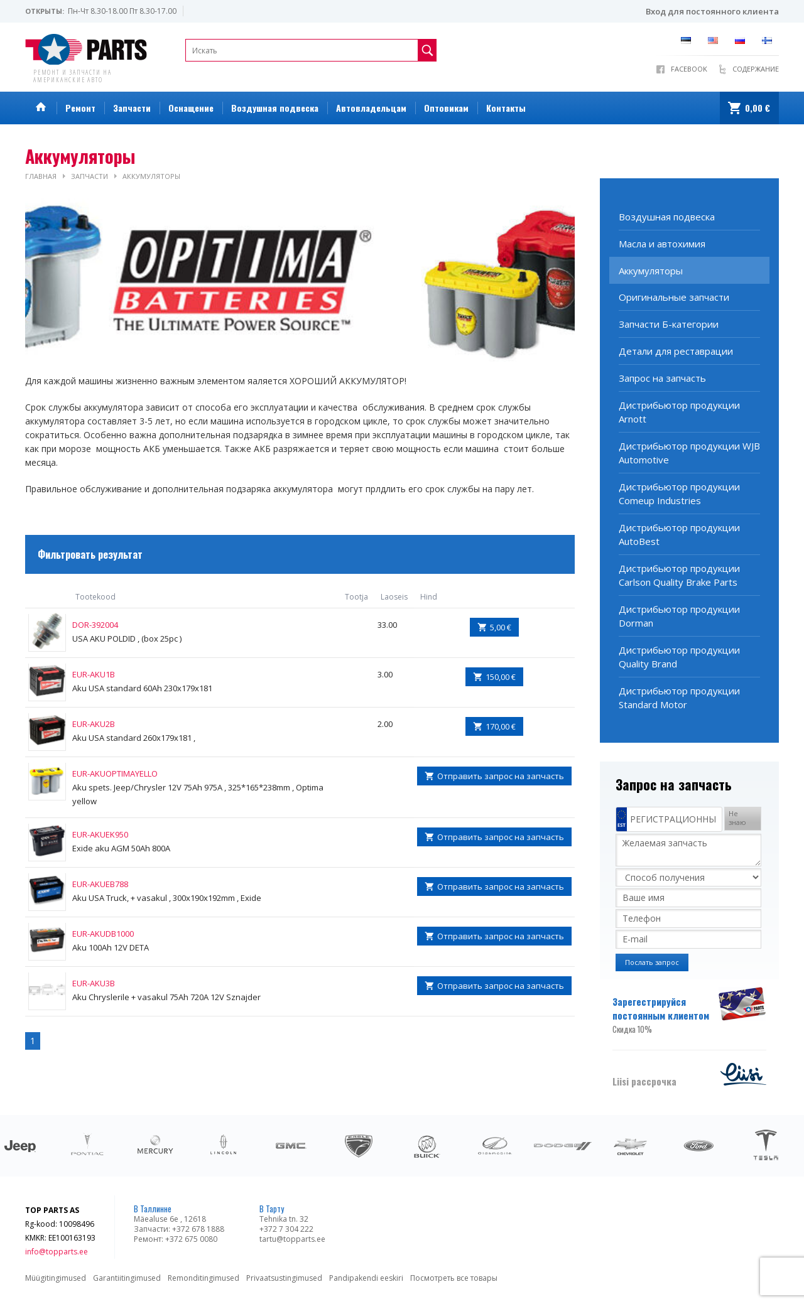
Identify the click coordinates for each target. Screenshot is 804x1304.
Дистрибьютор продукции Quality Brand (679, 657)
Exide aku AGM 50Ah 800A (121, 848)
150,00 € (501, 676)
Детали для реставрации (676, 351)
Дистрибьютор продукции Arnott (679, 412)
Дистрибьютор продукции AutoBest (679, 534)
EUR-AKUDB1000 (103, 933)
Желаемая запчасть (688, 850)
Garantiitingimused (127, 1278)
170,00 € (501, 726)
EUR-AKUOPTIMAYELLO (115, 773)
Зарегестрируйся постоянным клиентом (664, 1015)
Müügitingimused (55, 1278)
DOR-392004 (95, 624)
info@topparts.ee (56, 1251)
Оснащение (191, 107)
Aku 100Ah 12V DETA (110, 947)
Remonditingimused (203, 1278)
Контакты (506, 107)
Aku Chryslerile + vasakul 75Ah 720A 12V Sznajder (166, 997)
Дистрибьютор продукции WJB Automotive (689, 452)
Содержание (755, 68)
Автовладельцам (371, 107)
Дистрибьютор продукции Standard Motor (679, 697)
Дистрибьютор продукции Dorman (679, 616)
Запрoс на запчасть (662, 378)
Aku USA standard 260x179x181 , (133, 737)
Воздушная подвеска (274, 107)
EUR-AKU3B (93, 983)
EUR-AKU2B (93, 724)
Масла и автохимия (662, 243)
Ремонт (80, 107)
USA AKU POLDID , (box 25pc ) (127, 638)
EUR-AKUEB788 (100, 884)
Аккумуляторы (151, 176)
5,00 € (500, 627)
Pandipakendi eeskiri (366, 1278)
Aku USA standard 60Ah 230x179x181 (142, 688)
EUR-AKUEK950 (100, 834)
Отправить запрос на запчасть (500, 776)
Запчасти (132, 107)
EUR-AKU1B (93, 674)
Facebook (689, 68)
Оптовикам (446, 107)
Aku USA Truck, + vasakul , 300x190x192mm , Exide (166, 897)
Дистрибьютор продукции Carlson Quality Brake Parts (679, 575)
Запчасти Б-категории (669, 324)
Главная (41, 176)
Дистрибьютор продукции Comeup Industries (679, 493)
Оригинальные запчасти (674, 297)
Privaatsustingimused (284, 1278)
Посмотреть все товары (453, 1278)
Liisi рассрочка (644, 1081)
